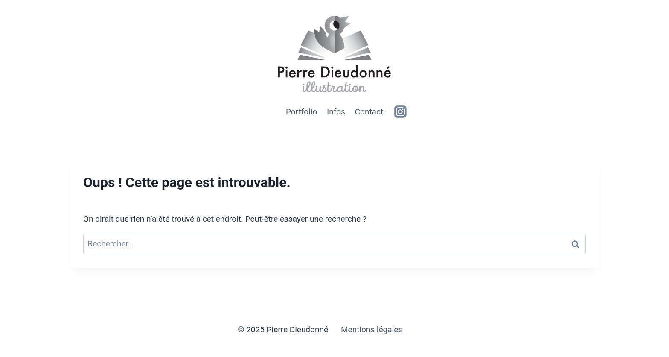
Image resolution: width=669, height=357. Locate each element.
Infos (336, 112)
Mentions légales (371, 329)
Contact (369, 112)
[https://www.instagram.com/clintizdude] (400, 111)
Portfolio (301, 112)
